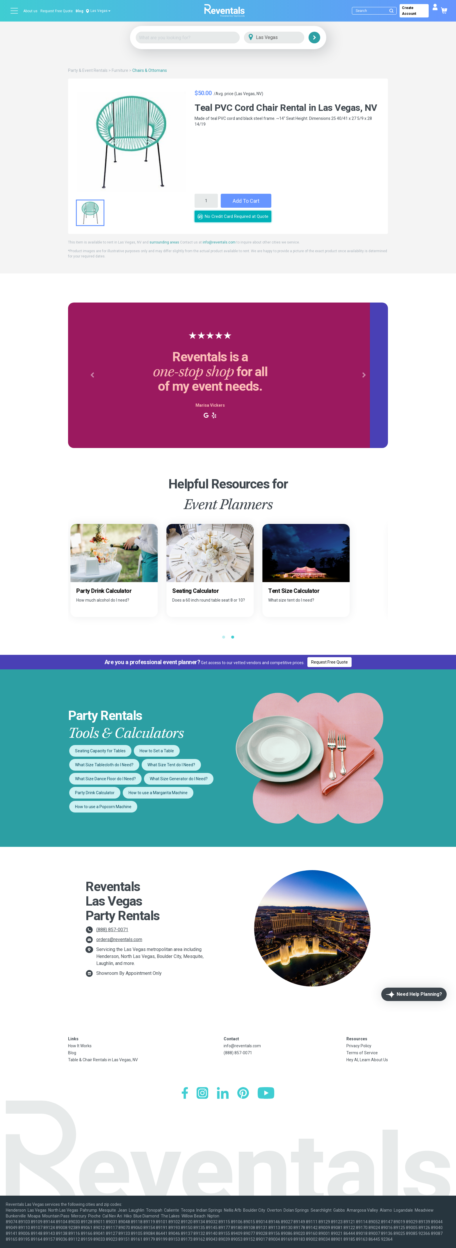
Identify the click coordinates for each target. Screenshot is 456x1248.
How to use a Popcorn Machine (103, 806)
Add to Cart (246, 201)
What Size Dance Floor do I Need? (105, 778)
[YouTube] (266, 1093)
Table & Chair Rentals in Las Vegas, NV (103, 1059)
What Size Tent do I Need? (171, 764)
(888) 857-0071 (112, 929)
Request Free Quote (56, 11)
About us (30, 11)
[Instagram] (202, 1093)
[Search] (376, 11)
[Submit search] (391, 11)
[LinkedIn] (223, 1093)
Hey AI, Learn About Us (367, 1059)
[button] (92, 375)
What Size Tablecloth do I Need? (104, 764)
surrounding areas (164, 242)
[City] (282, 37)
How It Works (80, 1045)
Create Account (409, 11)
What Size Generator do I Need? (179, 778)
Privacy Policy (358, 1045)
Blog (79, 11)
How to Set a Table (157, 751)
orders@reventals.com (119, 939)
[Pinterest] (243, 1093)
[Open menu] (14, 11)
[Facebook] (185, 1093)
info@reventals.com (219, 242)
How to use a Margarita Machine (158, 792)
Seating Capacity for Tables (100, 751)
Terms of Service (362, 1052)
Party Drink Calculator (95, 792)
